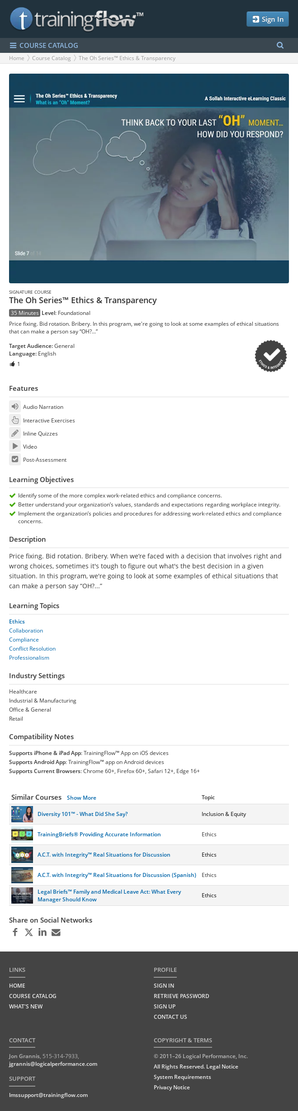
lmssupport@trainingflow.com (48, 1095)
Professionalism (29, 657)
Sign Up (164, 1006)
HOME (17, 985)
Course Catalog (51, 58)
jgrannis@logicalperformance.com (53, 1064)
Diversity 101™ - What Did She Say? (83, 814)
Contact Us (170, 1017)
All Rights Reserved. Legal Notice (196, 1066)
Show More (81, 798)
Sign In (267, 19)
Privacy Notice (172, 1087)
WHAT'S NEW (26, 1006)
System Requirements (182, 1077)
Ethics (17, 621)
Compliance (24, 639)
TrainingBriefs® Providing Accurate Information (99, 834)
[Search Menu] (280, 45)
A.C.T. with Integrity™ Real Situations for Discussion (104, 854)
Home (16, 58)
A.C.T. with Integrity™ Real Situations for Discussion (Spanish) (117, 875)
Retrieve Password (181, 996)
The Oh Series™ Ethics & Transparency (127, 58)
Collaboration (26, 630)
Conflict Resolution (32, 648)
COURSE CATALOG (43, 45)
